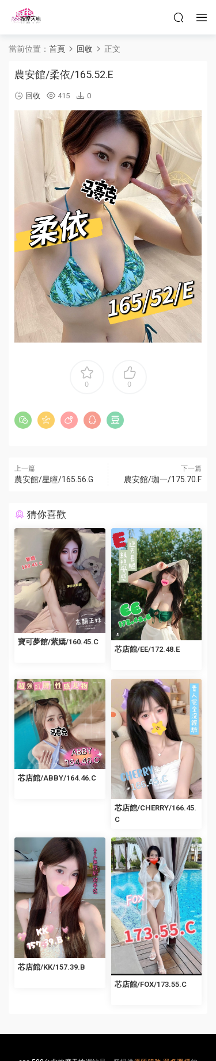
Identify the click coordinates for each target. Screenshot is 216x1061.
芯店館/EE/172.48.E (147, 649)
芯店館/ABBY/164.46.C (57, 778)
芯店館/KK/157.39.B (51, 967)
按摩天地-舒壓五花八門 (26, 17)
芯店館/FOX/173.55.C (151, 984)
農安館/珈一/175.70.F (163, 479)
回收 (32, 95)
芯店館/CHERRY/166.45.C (155, 814)
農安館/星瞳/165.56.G (53, 479)
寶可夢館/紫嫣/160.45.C (58, 641)
